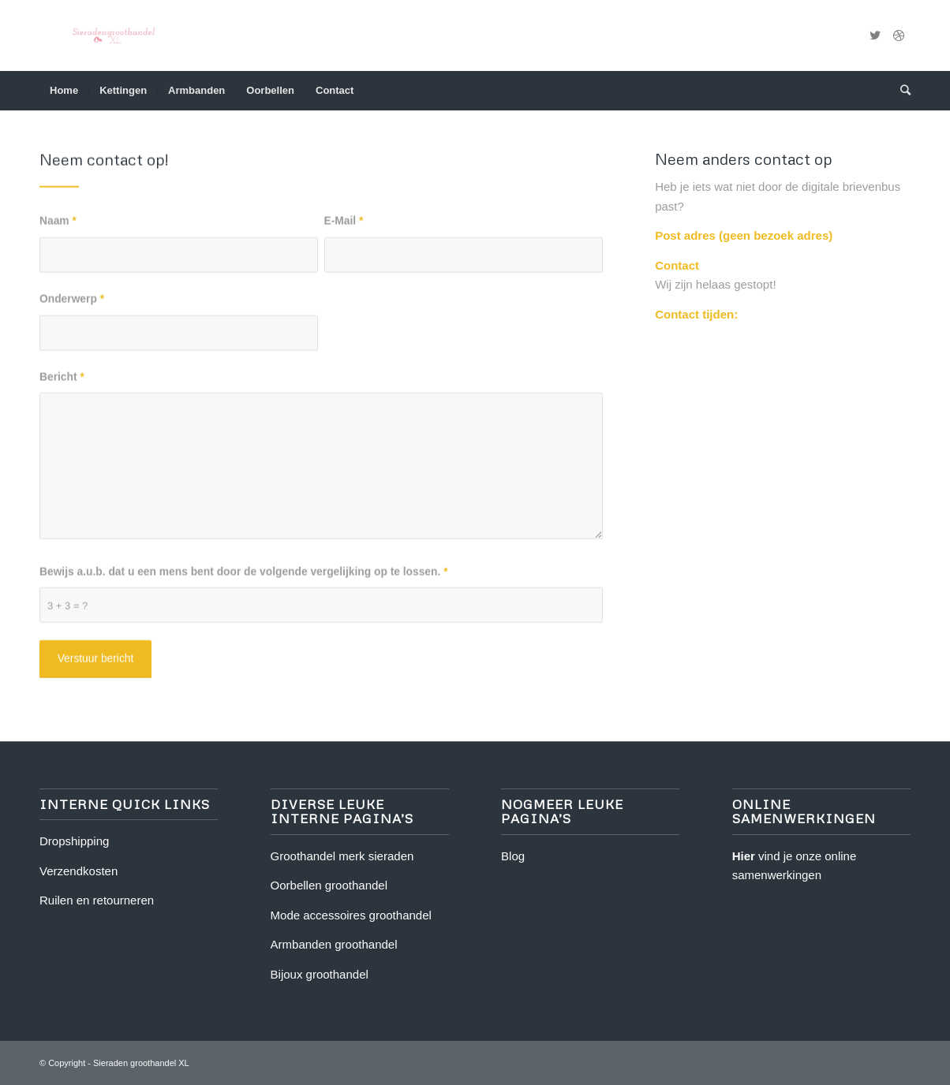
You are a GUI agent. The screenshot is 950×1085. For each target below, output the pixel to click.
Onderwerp (71, 305)
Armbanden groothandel (334, 944)
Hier (743, 856)
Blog (513, 856)
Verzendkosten (78, 871)
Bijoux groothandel (319, 974)
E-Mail (344, 227)
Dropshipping (74, 841)
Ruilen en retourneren (96, 900)
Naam (58, 227)
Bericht (61, 383)
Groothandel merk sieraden (342, 856)
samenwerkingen (776, 875)
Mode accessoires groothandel (351, 915)
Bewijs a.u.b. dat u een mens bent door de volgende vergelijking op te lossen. (243, 578)
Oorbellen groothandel (329, 885)
